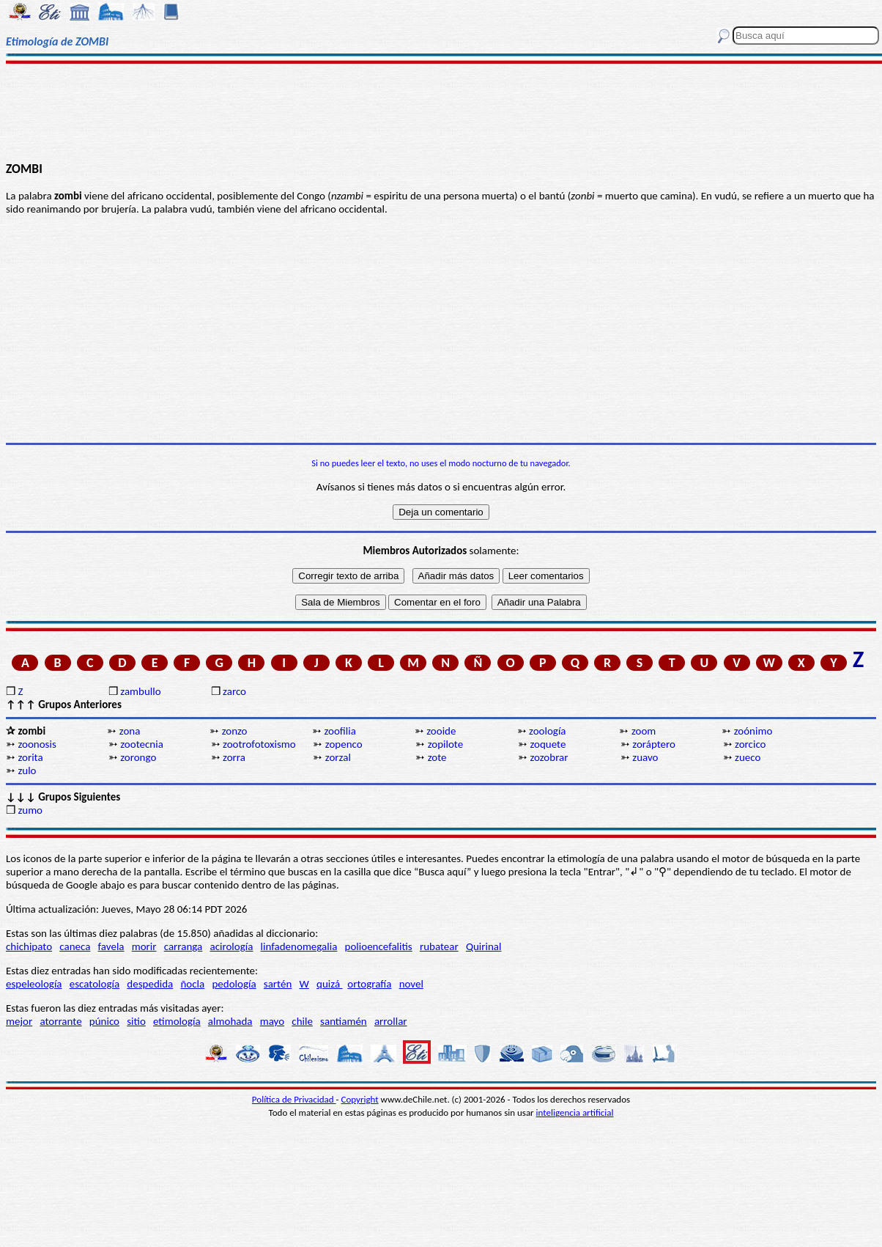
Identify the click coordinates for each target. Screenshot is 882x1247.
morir (144, 946)
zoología (547, 730)
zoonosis (37, 744)
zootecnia (141, 744)
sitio (136, 1021)
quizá (329, 983)
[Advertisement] (441, 111)
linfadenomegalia (299, 946)
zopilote (446, 744)
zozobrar (549, 757)
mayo (272, 1021)
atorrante (60, 1021)
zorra (234, 757)
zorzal (338, 757)
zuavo (645, 757)
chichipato (29, 946)
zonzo (235, 730)
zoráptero (653, 744)
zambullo (140, 691)
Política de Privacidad (294, 1099)
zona (130, 730)
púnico (104, 1021)
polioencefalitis (378, 946)
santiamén (343, 1021)
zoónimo (753, 730)
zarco (234, 691)
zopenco (344, 744)
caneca (74, 946)
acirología (231, 946)
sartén (278, 983)
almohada (230, 1021)
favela (111, 946)
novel (411, 983)
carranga (183, 946)
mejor (19, 1021)
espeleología (34, 983)
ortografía (369, 983)
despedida (150, 983)
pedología (234, 983)
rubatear (439, 946)
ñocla (192, 983)
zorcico (750, 744)
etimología (177, 1021)
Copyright (360, 1099)
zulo (27, 770)
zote (437, 757)
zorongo (138, 757)
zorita (30, 757)
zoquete (548, 744)
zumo (30, 810)
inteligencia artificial (575, 1112)
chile (302, 1021)
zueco (747, 757)
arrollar (390, 1021)
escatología (94, 983)
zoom (643, 730)
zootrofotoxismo (259, 744)
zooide (441, 730)
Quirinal (484, 946)
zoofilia (339, 730)
